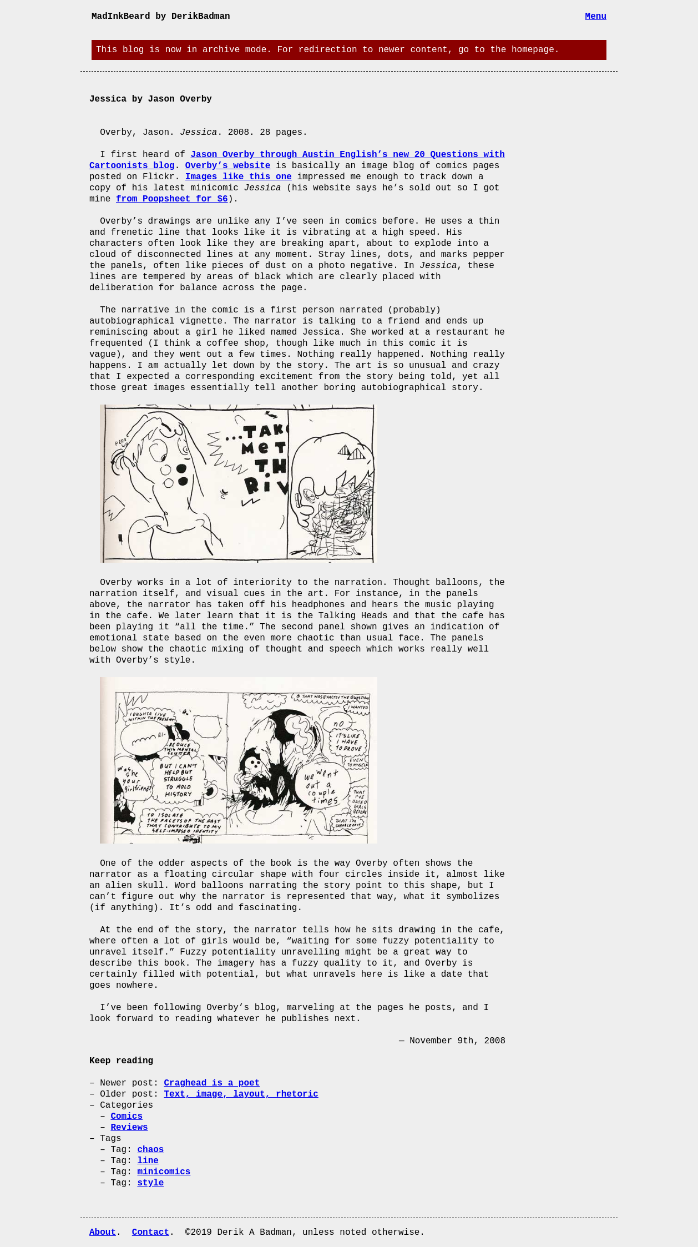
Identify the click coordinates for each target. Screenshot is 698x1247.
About (102, 1233)
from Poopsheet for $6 (172, 199)
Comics (126, 1117)
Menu (595, 17)
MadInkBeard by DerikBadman (161, 17)
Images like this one (238, 177)
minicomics (163, 1172)
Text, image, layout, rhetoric (241, 1094)
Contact (150, 1233)
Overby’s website (228, 166)
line (147, 1161)
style (150, 1183)
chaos (150, 1150)
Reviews (129, 1128)
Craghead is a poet (212, 1083)
